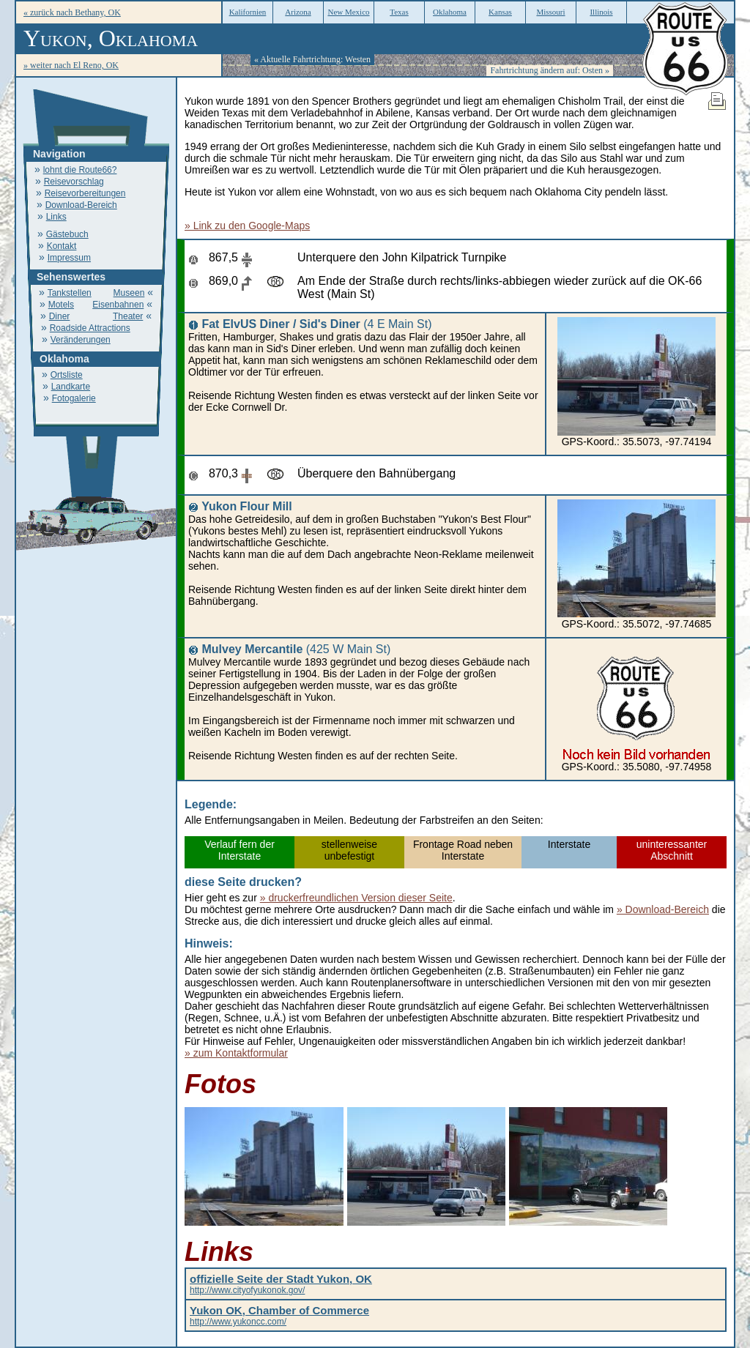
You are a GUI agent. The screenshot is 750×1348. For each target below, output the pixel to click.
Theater (128, 316)
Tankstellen (70, 293)
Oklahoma (450, 11)
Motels (61, 304)
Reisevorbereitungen (85, 193)
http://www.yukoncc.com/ (279, 1316)
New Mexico (348, 11)
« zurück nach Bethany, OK (72, 12)
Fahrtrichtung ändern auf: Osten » (549, 70)
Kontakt (62, 246)
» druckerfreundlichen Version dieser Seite (356, 898)
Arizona (298, 11)
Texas (399, 11)
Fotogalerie (74, 398)
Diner (59, 316)
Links (56, 217)
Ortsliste (67, 375)
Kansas (500, 11)
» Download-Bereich (663, 909)
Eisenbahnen (118, 304)
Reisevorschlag (74, 181)
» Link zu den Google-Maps (247, 225)
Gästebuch (67, 234)
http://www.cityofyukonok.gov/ (281, 1285)
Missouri (550, 11)
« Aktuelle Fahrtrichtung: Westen (312, 59)
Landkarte (70, 386)
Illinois (601, 11)
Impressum (69, 258)
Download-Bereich (81, 205)
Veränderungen (81, 340)
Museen (129, 293)
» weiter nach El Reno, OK (71, 65)
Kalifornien (248, 11)
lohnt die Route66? (80, 170)
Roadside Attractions (90, 328)
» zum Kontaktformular (236, 1053)
